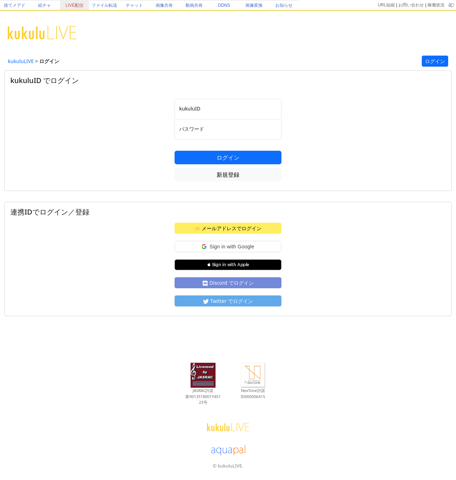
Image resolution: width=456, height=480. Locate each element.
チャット (134, 5)
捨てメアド (14, 5)
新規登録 (228, 175)
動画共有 (194, 5)
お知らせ (283, 5)
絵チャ (44, 5)
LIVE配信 (74, 5)
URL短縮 (386, 4)
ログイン (435, 61)
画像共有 (164, 5)
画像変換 (254, 5)
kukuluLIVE (21, 61)
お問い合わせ (411, 4)
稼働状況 (436, 4)
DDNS (224, 5)
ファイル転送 (104, 5)
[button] (228, 246)
